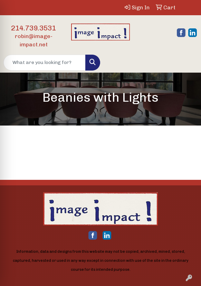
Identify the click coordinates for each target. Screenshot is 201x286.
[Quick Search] (44, 63)
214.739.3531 (33, 28)
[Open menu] (187, 63)
